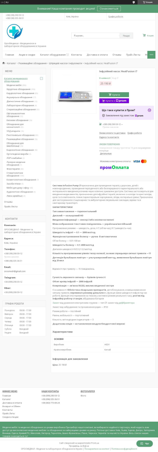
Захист (56, 302)
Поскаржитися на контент (96, 448)
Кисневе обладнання (17, 120)
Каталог (11, 63)
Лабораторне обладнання (20, 105)
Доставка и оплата (97, 54)
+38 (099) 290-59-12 (51, 395)
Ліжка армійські (15, 195)
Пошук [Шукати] (126, 35)
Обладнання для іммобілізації (15, 144)
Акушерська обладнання (19, 97)
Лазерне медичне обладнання (16, 163)
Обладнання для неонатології (15, 125)
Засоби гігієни (14, 183)
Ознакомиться (109, 8)
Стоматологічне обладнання (15, 174)
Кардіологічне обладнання (20, 93)
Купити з (116, 100)
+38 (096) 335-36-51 (51, 399)
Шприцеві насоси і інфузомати (65, 63)
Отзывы (117, 54)
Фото (83, 395)
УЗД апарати (13, 131)
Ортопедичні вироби (17, 153)
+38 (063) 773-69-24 (51, 402)
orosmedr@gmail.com (14, 271)
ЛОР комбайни (14, 158)
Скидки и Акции (10, 416)
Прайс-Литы (8, 413)
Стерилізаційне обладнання (21, 109)
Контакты (76, 54)
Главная (9, 54)
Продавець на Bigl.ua (79, 446)
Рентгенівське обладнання (21, 135)
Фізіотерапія (13, 168)
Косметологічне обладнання (21, 179)
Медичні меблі (14, 85)
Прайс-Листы (133, 54)
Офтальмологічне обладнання (16, 115)
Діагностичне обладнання (20, 101)
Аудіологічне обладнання (20, 191)
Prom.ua (95, 443)
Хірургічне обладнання (18, 89)
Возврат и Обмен (11, 406)
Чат (144, 443)
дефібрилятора (126, 302)
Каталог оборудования (53, 54)
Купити (116, 94)
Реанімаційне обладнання (32, 63)
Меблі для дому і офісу (18, 187)
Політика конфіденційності (124, 448)
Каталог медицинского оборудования (16, 80)
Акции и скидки (27, 54)
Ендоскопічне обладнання (20, 149)
